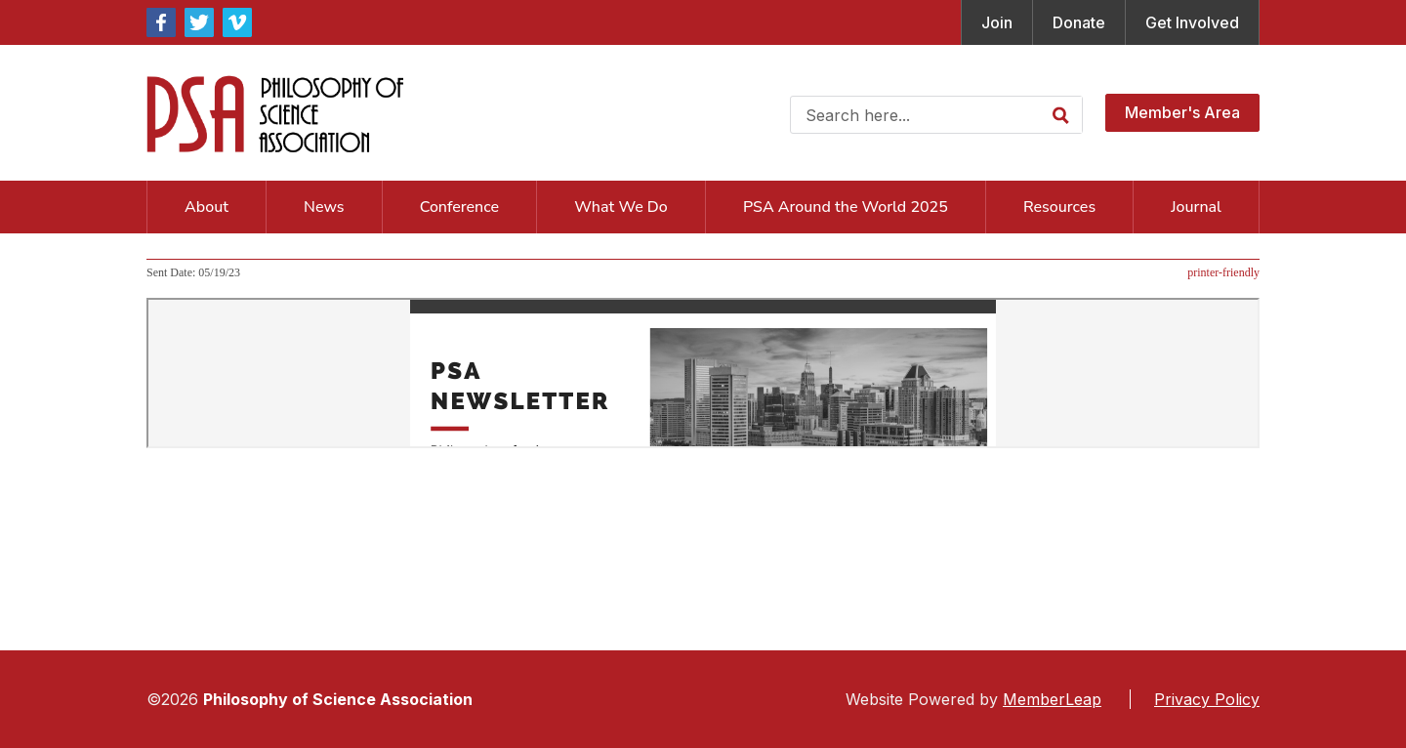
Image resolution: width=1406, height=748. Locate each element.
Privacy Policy (1207, 699)
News (324, 207)
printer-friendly (1223, 272)
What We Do (621, 207)
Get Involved (1192, 22)
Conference (459, 207)
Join (997, 22)
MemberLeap (1052, 699)
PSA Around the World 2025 (845, 207)
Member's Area (1182, 112)
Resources (1059, 207)
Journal (1196, 207)
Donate (1079, 22)
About (206, 207)
